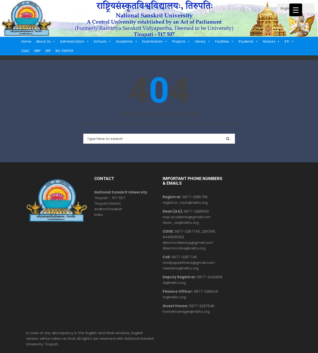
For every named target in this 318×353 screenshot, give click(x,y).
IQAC (25, 50)
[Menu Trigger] (295, 9)
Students (248, 41)
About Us (45, 41)
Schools (102, 41)
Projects (181, 41)
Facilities (224, 41)
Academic (127, 41)
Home (26, 41)
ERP (48, 50)
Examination (155, 41)
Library (202, 41)
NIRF (37, 50)
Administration (74, 41)
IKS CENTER (64, 50)
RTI (289, 41)
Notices (271, 41)
